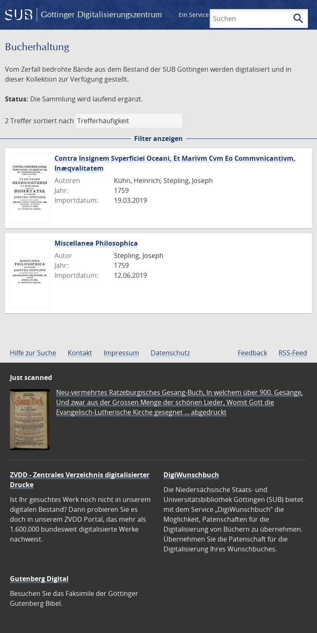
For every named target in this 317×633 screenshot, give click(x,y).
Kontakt (80, 352)
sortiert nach (53, 120)
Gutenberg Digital (39, 578)
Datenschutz (170, 352)
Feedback (252, 352)
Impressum (121, 352)
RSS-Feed (293, 352)
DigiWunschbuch (191, 474)
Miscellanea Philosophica (96, 243)
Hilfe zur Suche (33, 352)
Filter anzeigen (158, 138)
